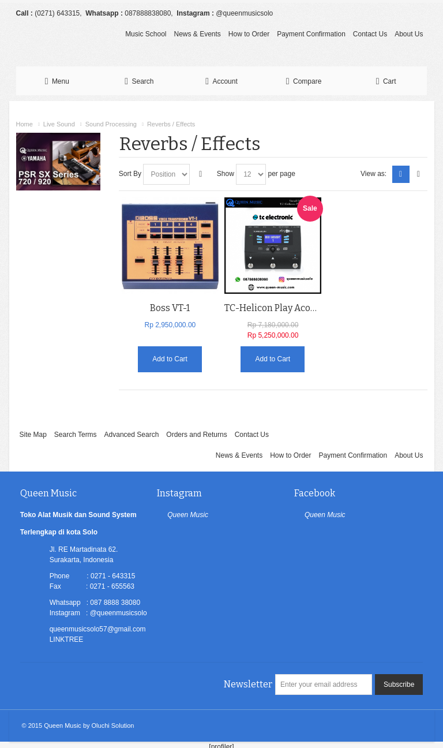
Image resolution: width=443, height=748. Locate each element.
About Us (409, 34)
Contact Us (370, 34)
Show (225, 174)
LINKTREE (67, 639)
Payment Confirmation (311, 34)
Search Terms (75, 435)
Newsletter (248, 684)
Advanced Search (131, 435)
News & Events (197, 34)
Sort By (130, 174)
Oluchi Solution (113, 725)
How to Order (248, 34)
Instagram (179, 493)
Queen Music (187, 515)
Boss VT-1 (170, 307)
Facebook (314, 493)
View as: (373, 174)
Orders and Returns (196, 435)
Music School (145, 34)
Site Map (32, 435)
